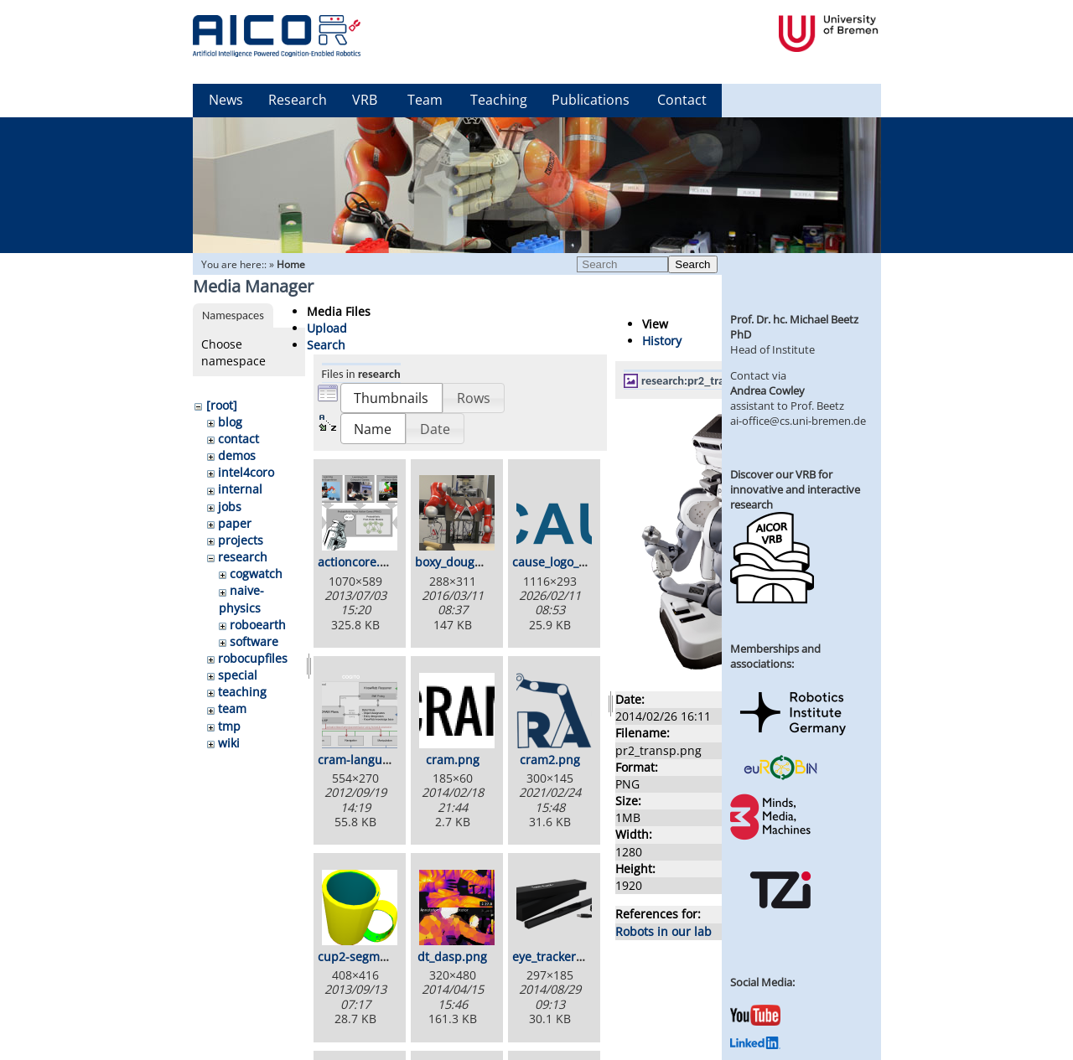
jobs (229, 506)
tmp (229, 726)
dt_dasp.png (452, 956)
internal (240, 489)
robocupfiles (253, 658)
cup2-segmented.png (378, 956)
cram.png (452, 760)
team (232, 708)
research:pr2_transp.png (702, 380)
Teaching (498, 99)
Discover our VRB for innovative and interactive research (795, 489)
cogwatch (256, 574)
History (662, 341)
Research (297, 99)
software (254, 641)
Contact (682, 99)
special (237, 675)
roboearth (258, 625)
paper (234, 523)
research (242, 557)
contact (238, 439)
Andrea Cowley (767, 390)
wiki (229, 743)
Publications (591, 99)
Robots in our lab (663, 931)
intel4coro (246, 472)
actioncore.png (360, 562)
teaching (242, 692)
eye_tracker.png (556, 956)
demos (237, 455)
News (226, 99)
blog (230, 422)
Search (692, 264)
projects (240, 540)
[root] (221, 405)
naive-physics (241, 598)
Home (291, 264)
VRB (364, 99)
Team (425, 99)
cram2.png (550, 760)
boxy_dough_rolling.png (481, 562)
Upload (327, 328)
